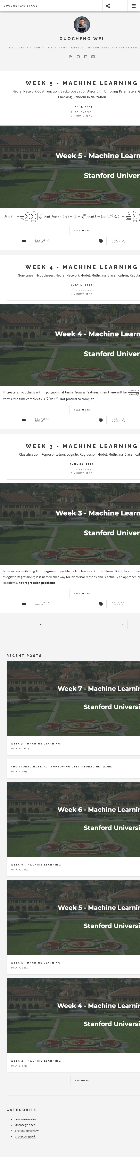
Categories (21, 1110)
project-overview (27, 1130)
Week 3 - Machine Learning (82, 446)
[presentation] (84, 392)
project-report (25, 1136)
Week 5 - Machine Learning (82, 83)
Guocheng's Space (20, 5)
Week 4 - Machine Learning (81, 267)
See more (82, 1080)
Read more (82, 231)
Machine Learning (119, 241)
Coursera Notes (42, 241)
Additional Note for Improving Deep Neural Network (62, 766)
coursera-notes (25, 1119)
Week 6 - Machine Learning (36, 864)
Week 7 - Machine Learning (36, 743)
